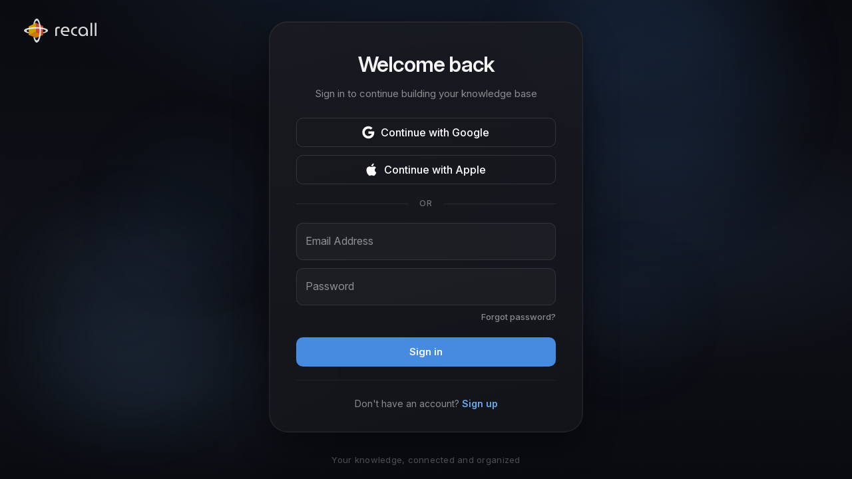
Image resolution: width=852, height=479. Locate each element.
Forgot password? (518, 316)
